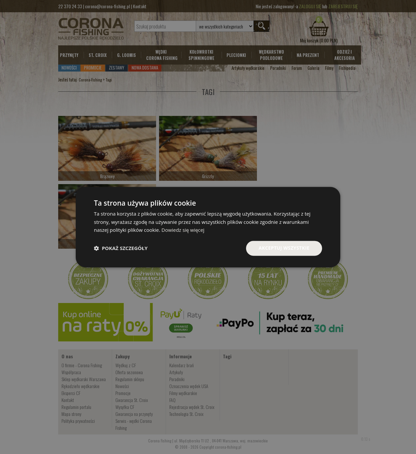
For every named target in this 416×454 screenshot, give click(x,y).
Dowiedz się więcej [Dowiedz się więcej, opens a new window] (182, 230)
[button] (120, 248)
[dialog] (208, 227)
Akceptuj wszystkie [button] (284, 248)
